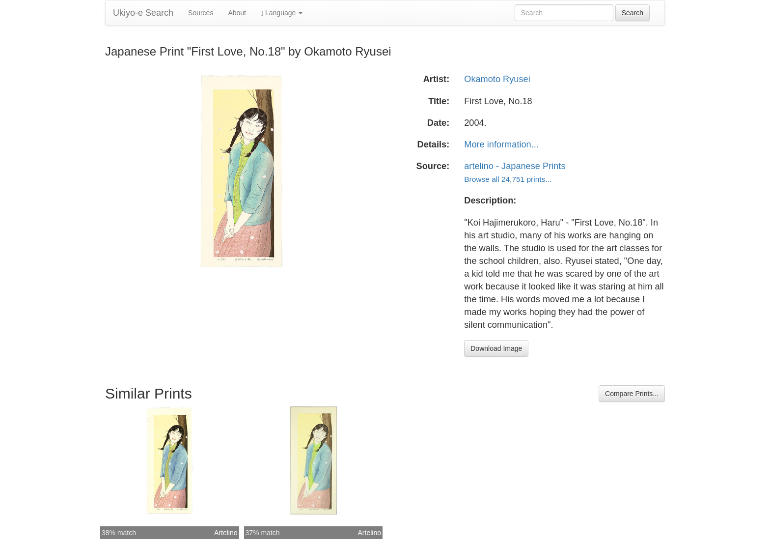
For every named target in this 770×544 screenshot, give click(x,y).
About (237, 13)
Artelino (225, 533)
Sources (200, 13)
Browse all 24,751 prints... (507, 179)
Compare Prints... (632, 394)
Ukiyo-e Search (143, 13)
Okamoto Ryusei (497, 79)
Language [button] (281, 13)
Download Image (496, 348)
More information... (501, 144)
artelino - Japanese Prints (514, 166)
